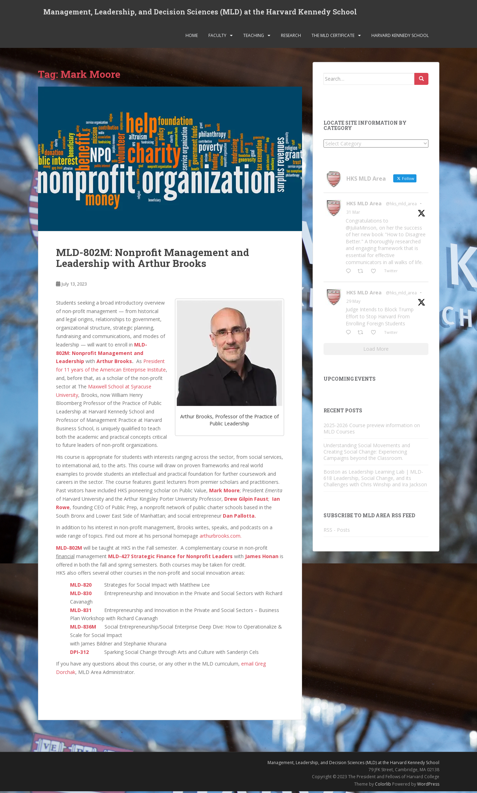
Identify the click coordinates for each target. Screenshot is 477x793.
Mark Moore (224, 492)
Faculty (217, 37)
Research (291, 37)
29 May (353, 303)
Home (192, 37)
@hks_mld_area (401, 205)
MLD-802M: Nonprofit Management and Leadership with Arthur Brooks (152, 259)
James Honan (261, 557)
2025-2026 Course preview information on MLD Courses (372, 429)
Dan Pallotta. (239, 517)
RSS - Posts (337, 531)
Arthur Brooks (114, 363)
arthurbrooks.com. (220, 537)
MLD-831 (81, 611)
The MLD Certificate (333, 37)
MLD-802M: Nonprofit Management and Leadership (101, 354)
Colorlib (383, 785)
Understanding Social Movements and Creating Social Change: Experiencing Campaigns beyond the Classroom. (367, 453)
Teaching (253, 37)
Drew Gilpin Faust (246, 500)
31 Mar (353, 214)
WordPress (428, 785)
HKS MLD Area (364, 205)
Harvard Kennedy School (400, 37)
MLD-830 (81, 594)
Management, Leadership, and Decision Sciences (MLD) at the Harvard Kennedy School (200, 12)
